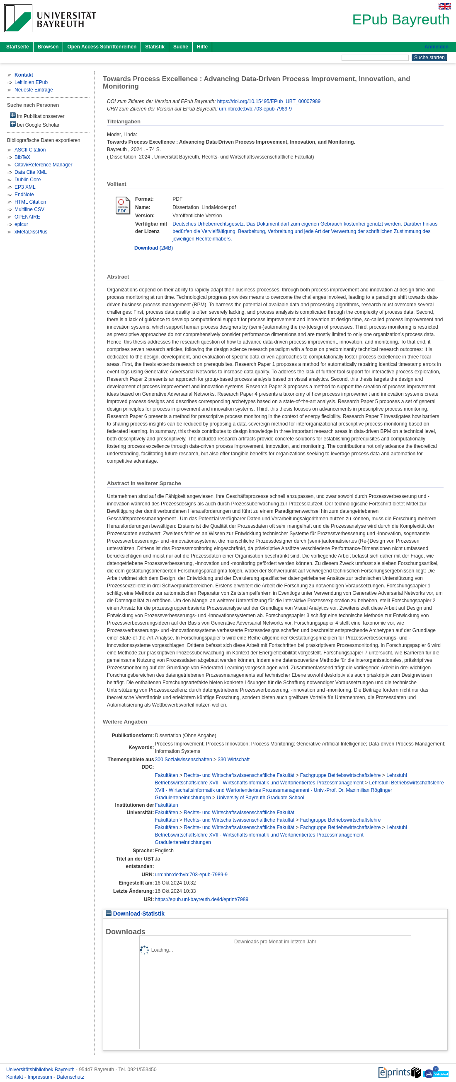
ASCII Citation (30, 150)
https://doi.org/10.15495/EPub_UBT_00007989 (269, 101)
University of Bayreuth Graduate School (260, 798)
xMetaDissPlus (31, 232)
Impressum (40, 1077)
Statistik (155, 47)
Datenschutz (70, 1077)
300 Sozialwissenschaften (183, 759)
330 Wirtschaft (234, 759)
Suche (180, 47)
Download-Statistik (135, 914)
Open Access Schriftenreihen (101, 47)
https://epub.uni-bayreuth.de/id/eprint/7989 (202, 899)
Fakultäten (166, 775)
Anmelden (436, 47)
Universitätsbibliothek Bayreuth (41, 1069)
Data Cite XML (31, 172)
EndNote (24, 194)
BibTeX (22, 157)
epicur (21, 224)
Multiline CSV (29, 209)
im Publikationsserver (37, 115)
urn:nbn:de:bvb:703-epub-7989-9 (255, 109)
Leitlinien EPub (31, 82)
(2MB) (153, 248)
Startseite (17, 47)
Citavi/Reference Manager (43, 165)
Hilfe (202, 47)
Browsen (48, 47)
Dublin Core (28, 180)
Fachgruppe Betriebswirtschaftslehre (340, 775)
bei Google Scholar (34, 124)
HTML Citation (30, 202)
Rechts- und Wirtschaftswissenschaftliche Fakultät (239, 775)
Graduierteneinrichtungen (183, 798)
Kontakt (15, 1077)
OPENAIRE (27, 217)
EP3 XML (25, 187)
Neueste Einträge (34, 90)
